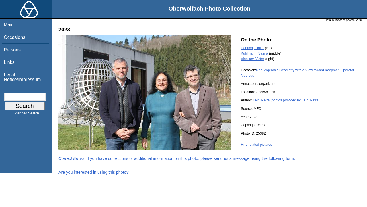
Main (9, 24)
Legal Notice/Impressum (22, 77)
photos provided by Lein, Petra (295, 100)
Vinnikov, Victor (252, 59)
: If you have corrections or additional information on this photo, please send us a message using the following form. (176, 158)
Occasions (14, 37)
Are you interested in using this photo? (93, 172)
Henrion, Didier (252, 48)
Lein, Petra (261, 100)
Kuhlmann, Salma (254, 53)
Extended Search (26, 114)
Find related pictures (256, 145)
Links (9, 62)
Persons (12, 49)
